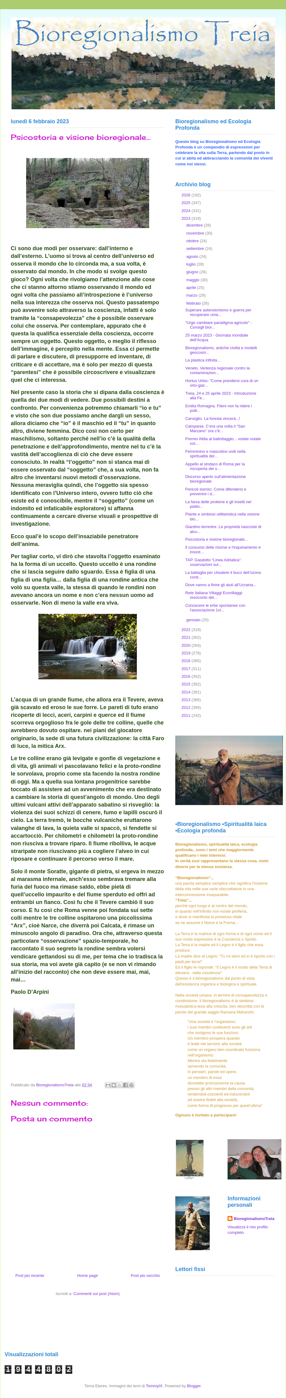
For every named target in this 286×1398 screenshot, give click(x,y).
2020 (186, 645)
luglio (191, 264)
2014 (186, 692)
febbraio (194, 303)
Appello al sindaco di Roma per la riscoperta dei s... (215, 466)
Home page (87, 1275)
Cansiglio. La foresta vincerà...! (212, 418)
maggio (193, 280)
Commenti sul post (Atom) (96, 1293)
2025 (186, 202)
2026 (186, 195)
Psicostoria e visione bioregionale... (216, 539)
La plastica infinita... (202, 360)
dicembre (195, 225)
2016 (186, 676)
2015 (186, 684)
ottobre (193, 241)
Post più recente (29, 1275)
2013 (186, 699)
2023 (186, 218)
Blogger (194, 1386)
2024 (186, 210)
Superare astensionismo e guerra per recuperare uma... (218, 312)
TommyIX (154, 1386)
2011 (186, 715)
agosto (193, 256)
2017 (186, 668)
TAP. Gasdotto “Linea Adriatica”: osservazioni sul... (213, 562)
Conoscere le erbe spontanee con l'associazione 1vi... (215, 608)
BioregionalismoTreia (254, 1218)
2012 (186, 707)
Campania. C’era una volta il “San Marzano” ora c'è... (215, 428)
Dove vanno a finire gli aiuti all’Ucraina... (220, 584)
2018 (186, 660)
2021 (186, 637)
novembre (195, 233)
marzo (192, 295)
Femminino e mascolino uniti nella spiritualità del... (215, 454)
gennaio (194, 620)
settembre (195, 248)
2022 (186, 629)
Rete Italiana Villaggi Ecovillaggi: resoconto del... (214, 595)
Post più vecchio (145, 1275)
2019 (186, 653)
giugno (193, 272)
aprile (191, 287)
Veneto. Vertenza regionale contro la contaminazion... (217, 370)
